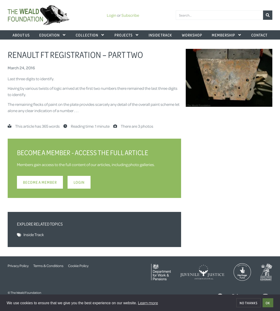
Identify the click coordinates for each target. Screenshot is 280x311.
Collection (90, 34)
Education (52, 34)
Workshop (192, 34)
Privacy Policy (18, 265)
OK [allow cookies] (268, 303)
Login (111, 15)
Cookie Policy (78, 265)
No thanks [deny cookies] (248, 303)
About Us (21, 34)
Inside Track (160, 34)
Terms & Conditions (48, 265)
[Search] (267, 15)
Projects (126, 34)
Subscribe (130, 15)
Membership (227, 34)
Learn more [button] (148, 302)
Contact (259, 34)
